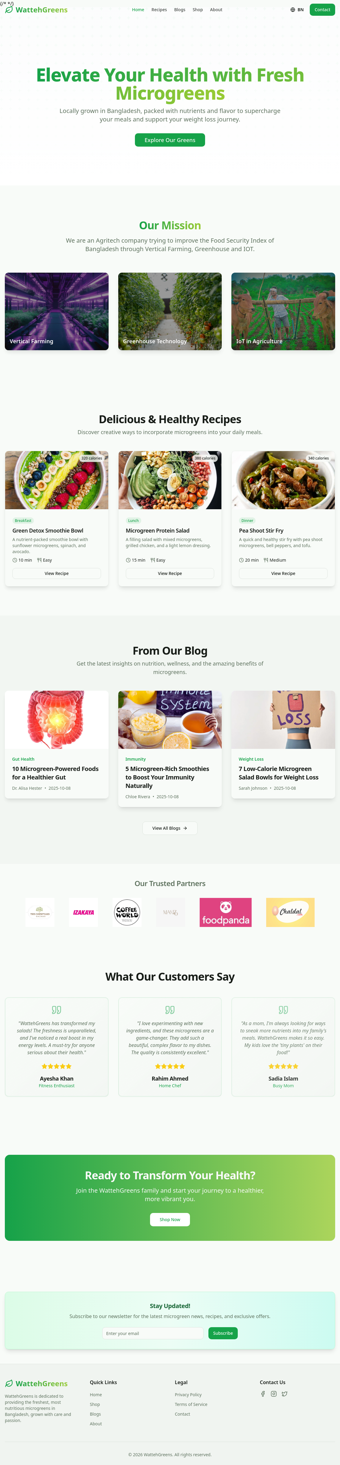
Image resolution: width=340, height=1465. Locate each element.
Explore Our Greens (170, 140)
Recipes (159, 9)
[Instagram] (274, 1394)
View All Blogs (170, 828)
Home (138, 9)
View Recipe (57, 573)
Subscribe (223, 1333)
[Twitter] (285, 1394)
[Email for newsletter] (153, 1333)
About (216, 9)
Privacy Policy (188, 1394)
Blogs (179, 9)
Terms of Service (191, 1404)
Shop (198, 9)
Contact (322, 9)
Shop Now (170, 1219)
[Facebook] (263, 1394)
